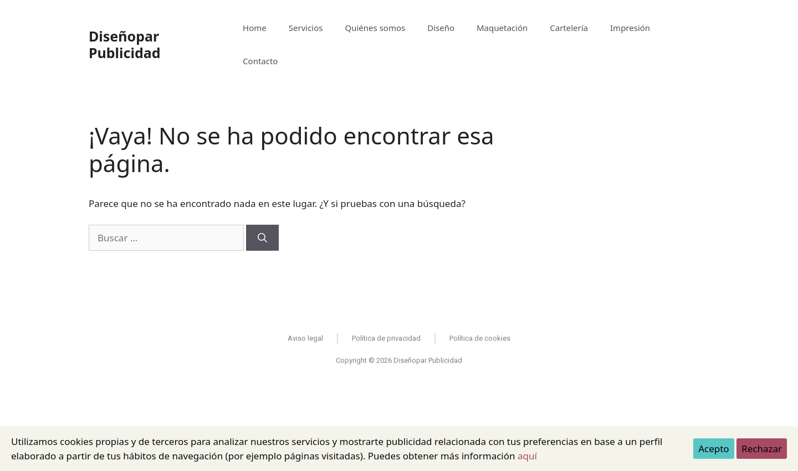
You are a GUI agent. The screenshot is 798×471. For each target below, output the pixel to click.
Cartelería (569, 27)
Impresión (630, 27)
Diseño (440, 27)
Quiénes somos (375, 27)
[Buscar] (262, 238)
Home (255, 27)
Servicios (306, 27)
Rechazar (761, 448)
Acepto (713, 448)
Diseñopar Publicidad (124, 44)
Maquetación (502, 27)
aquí (527, 455)
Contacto (260, 60)
